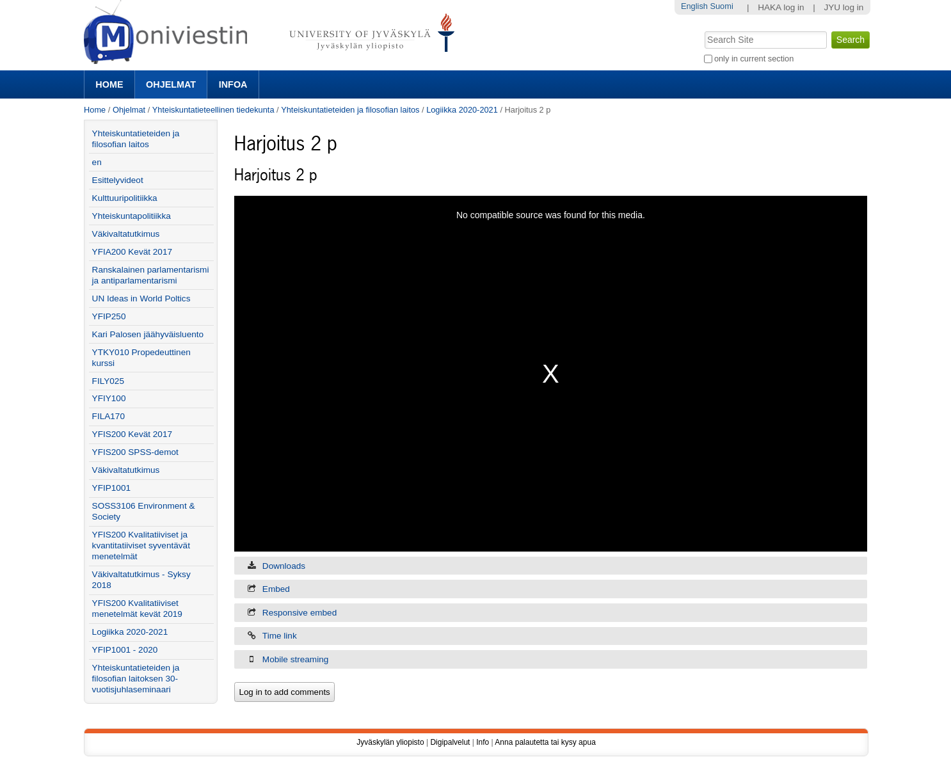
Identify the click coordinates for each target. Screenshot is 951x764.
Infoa (233, 84)
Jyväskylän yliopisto (390, 742)
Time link (279, 636)
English (694, 6)
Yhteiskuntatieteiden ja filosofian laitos (350, 110)
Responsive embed (299, 612)
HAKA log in (781, 7)
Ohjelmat (171, 84)
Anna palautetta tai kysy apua (545, 742)
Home (109, 84)
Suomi (721, 6)
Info (482, 742)
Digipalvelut (450, 742)
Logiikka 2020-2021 (462, 110)
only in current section (754, 58)
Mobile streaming (295, 659)
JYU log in (843, 7)
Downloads (283, 566)
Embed (276, 589)
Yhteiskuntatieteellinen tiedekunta (213, 110)
